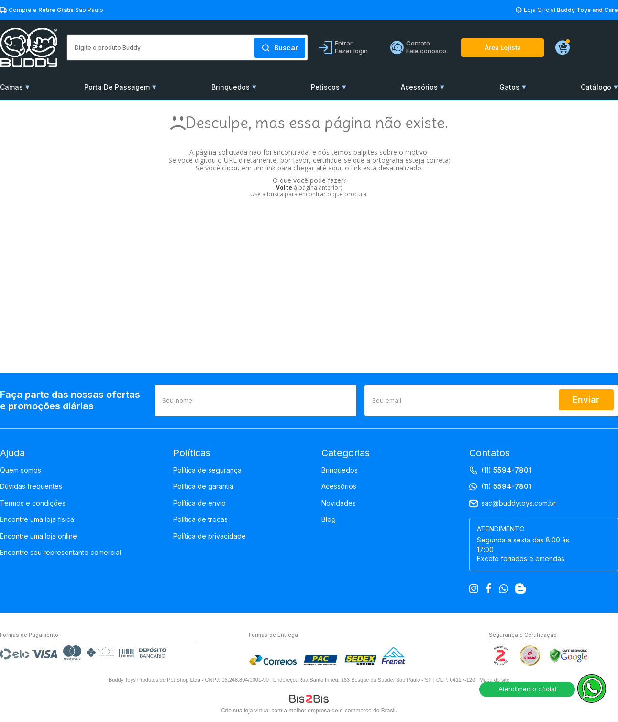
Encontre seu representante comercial (60, 552)
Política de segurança (207, 470)
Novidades (338, 503)
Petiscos (325, 87)
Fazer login (351, 51)
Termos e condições (33, 503)
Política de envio (199, 503)
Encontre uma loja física (37, 519)
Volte (284, 187)
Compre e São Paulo (56, 9)
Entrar (344, 43)
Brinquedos (230, 87)
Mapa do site (494, 680)
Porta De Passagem (117, 87)
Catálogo (596, 87)
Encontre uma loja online (38, 536)
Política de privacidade (209, 536)
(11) (506, 470)
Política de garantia (203, 486)
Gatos (509, 87)
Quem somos (20, 470)
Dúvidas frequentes (31, 486)
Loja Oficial (571, 9)
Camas (11, 87)
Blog (328, 519)
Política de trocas (200, 519)
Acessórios (419, 87)
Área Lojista (503, 47)
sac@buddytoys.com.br (518, 503)
